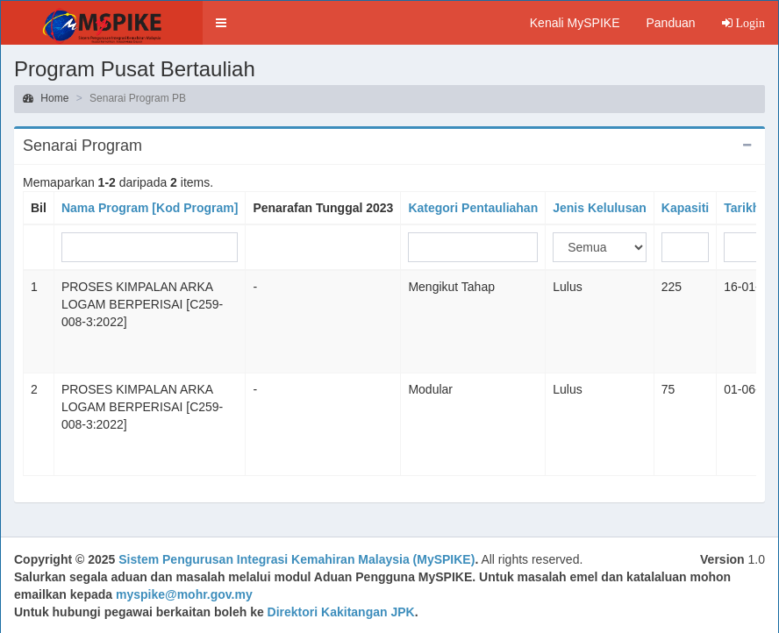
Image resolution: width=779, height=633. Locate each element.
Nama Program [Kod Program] (149, 208)
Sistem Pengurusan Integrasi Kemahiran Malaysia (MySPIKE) (296, 559)
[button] (221, 23)
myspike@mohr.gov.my (184, 594)
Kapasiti (685, 208)
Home (45, 98)
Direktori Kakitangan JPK (341, 612)
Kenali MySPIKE (575, 23)
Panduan (670, 23)
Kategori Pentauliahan (473, 208)
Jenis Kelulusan (600, 208)
